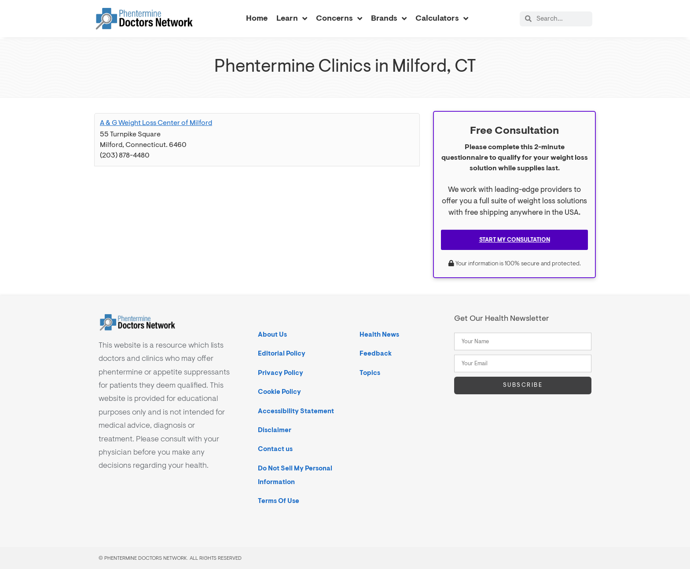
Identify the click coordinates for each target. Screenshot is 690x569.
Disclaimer (274, 430)
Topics (370, 373)
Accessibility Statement (296, 411)
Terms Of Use (278, 501)
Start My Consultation (514, 239)
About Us (272, 334)
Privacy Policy (280, 373)
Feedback (376, 353)
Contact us (275, 449)
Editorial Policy (281, 353)
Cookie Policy (279, 392)
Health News (379, 334)
